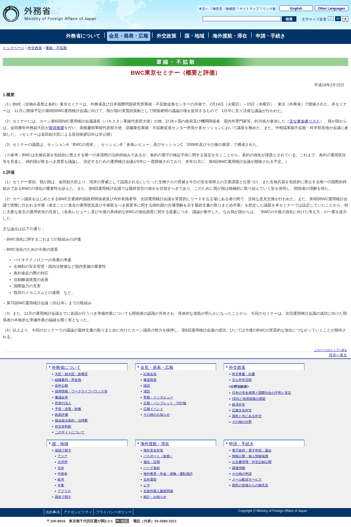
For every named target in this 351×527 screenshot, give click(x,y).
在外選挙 (150, 479)
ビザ (146, 485)
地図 (124, 521)
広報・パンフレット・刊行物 (164, 403)
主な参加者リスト (304, 121)
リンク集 (269, 9)
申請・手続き (270, 36)
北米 (61, 468)
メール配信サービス (247, 479)
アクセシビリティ (78, 512)
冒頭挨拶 (56, 128)
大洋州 (62, 462)
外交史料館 (63, 426)
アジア (62, 456)
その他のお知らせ (156, 415)
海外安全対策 (153, 450)
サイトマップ (249, 9)
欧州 (61, 479)
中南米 (62, 474)
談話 (146, 385)
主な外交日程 (242, 380)
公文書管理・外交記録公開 (251, 462)
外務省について (83, 36)
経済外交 (238, 404)
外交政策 (166, 36)
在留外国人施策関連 (158, 491)
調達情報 (238, 468)
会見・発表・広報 (128, 36)
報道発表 (150, 380)
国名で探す (63, 497)
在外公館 (61, 385)
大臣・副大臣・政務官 (71, 374)
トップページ (13, 48)
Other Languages (331, 8)
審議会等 (61, 397)
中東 (61, 485)
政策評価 (61, 415)
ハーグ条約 (151, 468)
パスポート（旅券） (158, 456)
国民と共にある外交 (247, 416)
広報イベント (153, 409)
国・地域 (194, 36)
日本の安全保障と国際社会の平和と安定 (261, 393)
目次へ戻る (338, 355)
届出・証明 (151, 462)
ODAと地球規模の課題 (248, 399)
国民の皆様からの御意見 (250, 485)
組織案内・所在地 (68, 380)
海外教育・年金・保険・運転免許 (168, 474)
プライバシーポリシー (114, 512)
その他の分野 (242, 422)
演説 (146, 391)
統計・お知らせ (154, 497)
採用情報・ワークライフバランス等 (81, 391)
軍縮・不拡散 (56, 48)
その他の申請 (242, 474)
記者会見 (150, 374)
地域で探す (63, 450)
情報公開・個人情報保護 (250, 456)
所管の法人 (63, 403)
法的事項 (53, 512)
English (296, 8)
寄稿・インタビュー (158, 397)
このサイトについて (69, 432)
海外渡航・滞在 (230, 36)
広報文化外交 (242, 410)
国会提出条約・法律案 (71, 420)
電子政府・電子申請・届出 (251, 450)
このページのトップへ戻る (330, 350)
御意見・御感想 (224, 9)
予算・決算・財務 (68, 409)
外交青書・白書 (243, 374)
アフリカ (64, 491)
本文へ (204, 9)
